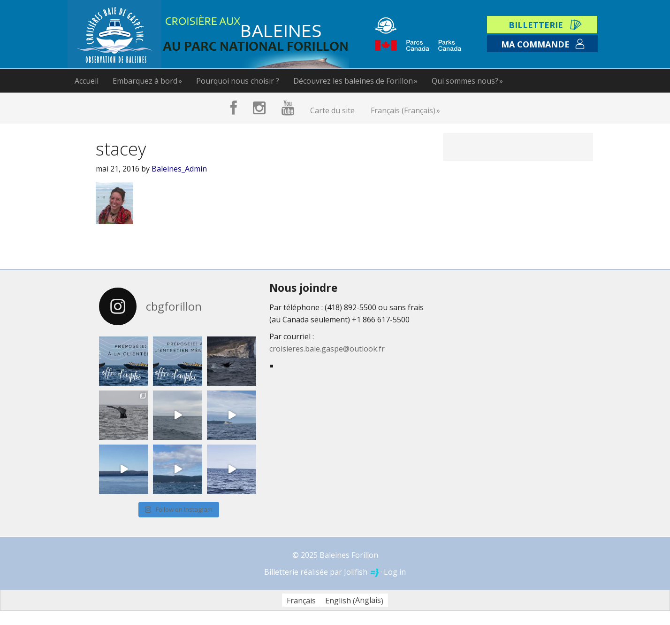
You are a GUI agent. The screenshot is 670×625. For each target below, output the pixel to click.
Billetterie (536, 25)
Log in (395, 572)
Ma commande (535, 44)
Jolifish (361, 572)
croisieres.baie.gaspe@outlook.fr (327, 349)
